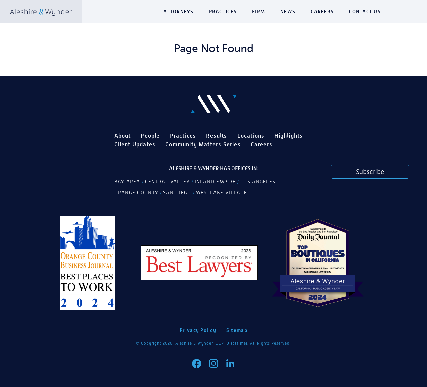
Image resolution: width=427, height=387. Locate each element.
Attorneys (178, 11)
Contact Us (365, 11)
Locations (251, 135)
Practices (223, 11)
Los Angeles (257, 181)
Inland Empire (215, 181)
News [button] (287, 11)
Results (216, 135)
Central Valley (167, 181)
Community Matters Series (203, 144)
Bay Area (127, 181)
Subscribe (370, 171)
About (122, 135)
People (150, 135)
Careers (322, 11)
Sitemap (236, 330)
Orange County (136, 192)
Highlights (288, 135)
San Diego (177, 192)
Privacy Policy (198, 330)
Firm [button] (258, 11)
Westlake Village (221, 192)
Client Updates (135, 144)
